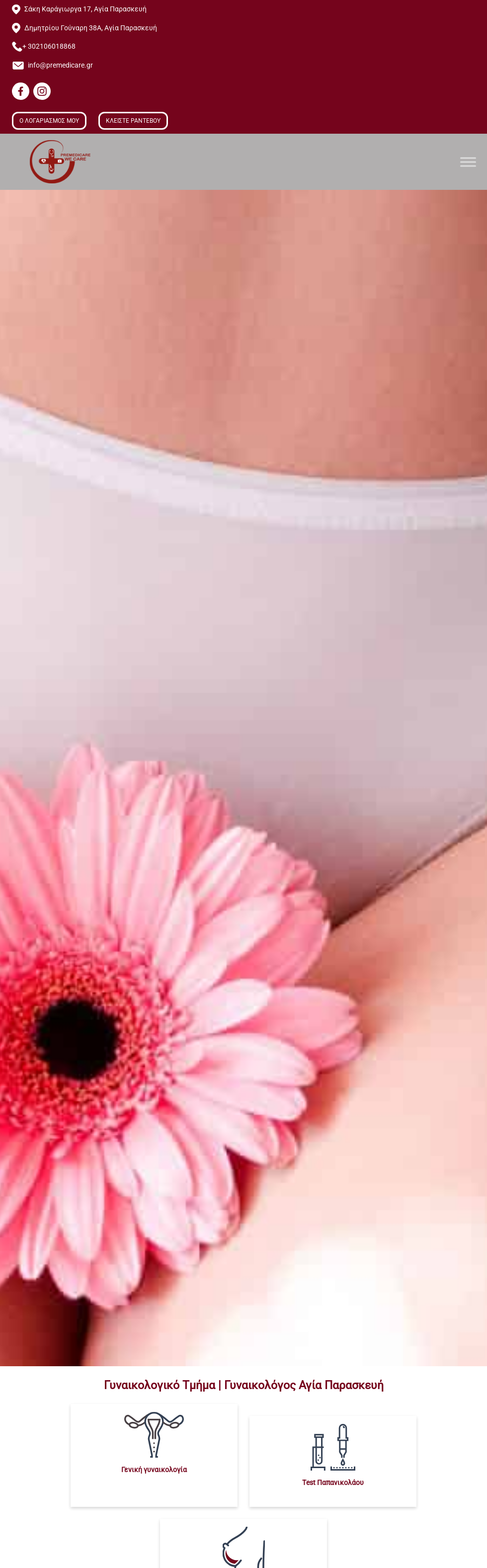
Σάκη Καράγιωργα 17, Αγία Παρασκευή (85, 9)
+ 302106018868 (49, 46)
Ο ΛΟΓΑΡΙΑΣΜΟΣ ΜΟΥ (49, 120)
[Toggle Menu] (468, 161)
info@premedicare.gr (60, 65)
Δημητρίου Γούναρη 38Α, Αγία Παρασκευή (90, 28)
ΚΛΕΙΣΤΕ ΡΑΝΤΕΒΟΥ (133, 120)
